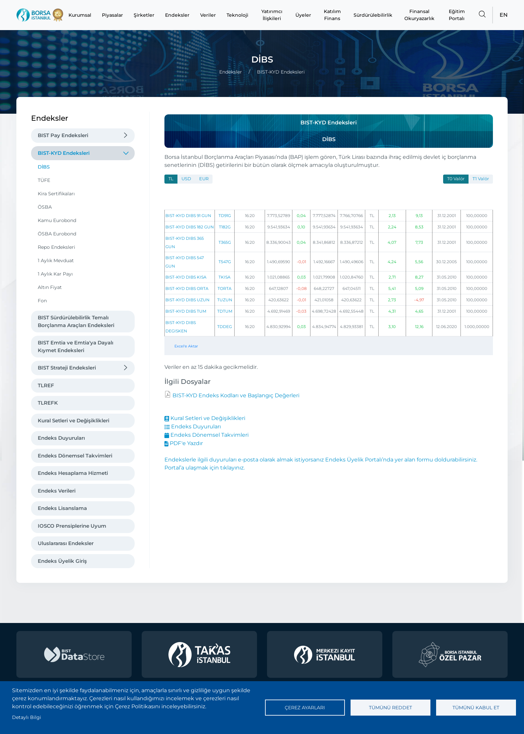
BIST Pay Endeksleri (63, 135)
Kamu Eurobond (57, 220)
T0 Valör (456, 178)
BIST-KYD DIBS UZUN (187, 299)
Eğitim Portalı (457, 14)
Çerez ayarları (305, 707)
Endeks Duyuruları (61, 438)
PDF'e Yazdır (183, 443)
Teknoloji (237, 15)
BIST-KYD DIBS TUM (185, 311)
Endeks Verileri (57, 491)
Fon (42, 301)
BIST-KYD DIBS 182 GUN (189, 226)
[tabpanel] (328, 273)
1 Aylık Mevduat (56, 260)
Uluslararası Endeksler (66, 543)
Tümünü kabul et (475, 707)
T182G (225, 226)
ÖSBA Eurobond (57, 234)
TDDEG (224, 326)
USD (186, 178)
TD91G (225, 215)
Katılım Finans (332, 14)
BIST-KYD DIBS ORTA (187, 288)
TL (170, 178)
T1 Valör (481, 178)
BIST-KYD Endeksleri (64, 153)
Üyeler (303, 15)
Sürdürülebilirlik (373, 15)
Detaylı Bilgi (26, 717)
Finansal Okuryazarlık (419, 14)
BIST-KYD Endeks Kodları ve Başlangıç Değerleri (235, 395)
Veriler (208, 15)
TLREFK (48, 403)
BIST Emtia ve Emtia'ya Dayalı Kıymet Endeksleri (75, 346)
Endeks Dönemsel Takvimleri (75, 455)
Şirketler (144, 15)
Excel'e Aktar (186, 346)
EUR (204, 178)
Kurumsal (80, 15)
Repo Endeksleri (56, 247)
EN (504, 15)
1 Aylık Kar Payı (55, 274)
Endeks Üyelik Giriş (62, 561)
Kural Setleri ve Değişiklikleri (73, 420)
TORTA (225, 288)
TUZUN (224, 299)
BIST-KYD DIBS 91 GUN (188, 215)
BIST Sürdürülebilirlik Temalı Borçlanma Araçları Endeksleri (76, 321)
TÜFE (44, 180)
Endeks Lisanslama (62, 508)
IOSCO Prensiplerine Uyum (72, 526)
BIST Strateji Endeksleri (67, 367)
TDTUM (224, 311)
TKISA (225, 277)
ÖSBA (45, 207)
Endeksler (177, 15)
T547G (225, 261)
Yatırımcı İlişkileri (271, 14)
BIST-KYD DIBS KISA (186, 277)
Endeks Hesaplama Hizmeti (73, 473)
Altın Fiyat (50, 287)
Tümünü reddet (390, 707)
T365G (225, 242)
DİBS (44, 167)
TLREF (46, 385)
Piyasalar (112, 15)
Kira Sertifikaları (56, 194)
